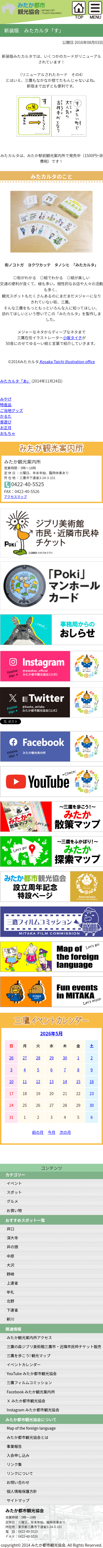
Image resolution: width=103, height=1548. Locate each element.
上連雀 (12, 1283)
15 (78, 1081)
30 (65, 1057)
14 (65, 1081)
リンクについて (20, 1473)
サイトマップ (18, 1500)
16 (92, 1081)
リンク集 (14, 1464)
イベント (14, 1183)
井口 (10, 1228)
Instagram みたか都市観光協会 (33, 1409)
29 (51, 1057)
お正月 (5, 427)
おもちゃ (7, 433)
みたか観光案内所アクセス (29, 1337)
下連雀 (12, 1310)
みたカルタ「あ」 (15, 381)
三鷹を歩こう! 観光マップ (29, 1355)
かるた (5, 416)
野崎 (10, 1274)
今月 (51, 1132)
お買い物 (14, 1210)
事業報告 (14, 1446)
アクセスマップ (15, 496)
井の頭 (12, 1246)
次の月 (65, 1132)
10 (11, 1081)
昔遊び (5, 422)
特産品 (5, 404)
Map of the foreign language (31, 1428)
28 (38, 1057)
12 (38, 1081)
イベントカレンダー (24, 1364)
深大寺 (12, 1237)
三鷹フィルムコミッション (29, 1382)
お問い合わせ (18, 1482)
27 (25, 1057)
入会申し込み (18, 1455)
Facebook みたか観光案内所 (31, 1391)
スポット (14, 1192)
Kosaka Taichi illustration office (67, 361)
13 (51, 1081)
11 (25, 1081)
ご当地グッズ (11, 410)
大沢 (10, 1265)
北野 (10, 1301)
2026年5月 (51, 1033)
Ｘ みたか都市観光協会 (26, 1400)
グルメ (12, 1201)
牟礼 (10, 1292)
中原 (10, 1256)
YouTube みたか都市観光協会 (32, 1373)
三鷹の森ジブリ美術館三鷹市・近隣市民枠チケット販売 (54, 1346)
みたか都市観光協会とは (27, 1437)
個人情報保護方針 (22, 1491)
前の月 (37, 1132)
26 (11, 1057)
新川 (10, 1319)
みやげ (5, 399)
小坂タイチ (72, 337)
